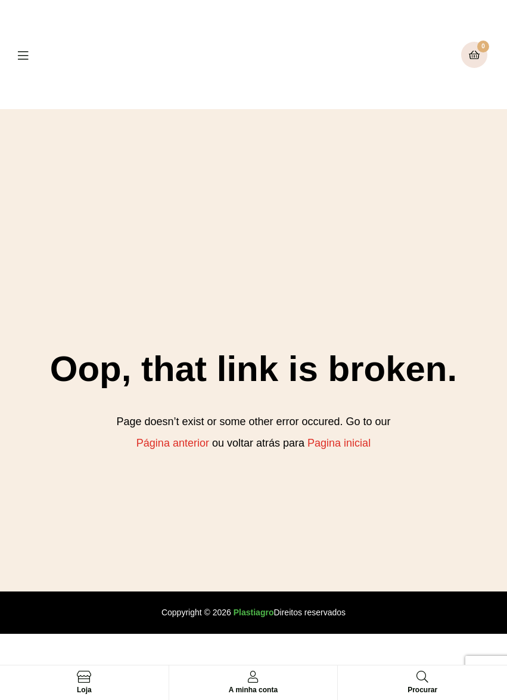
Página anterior (172, 443)
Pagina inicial (339, 443)
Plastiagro (254, 612)
